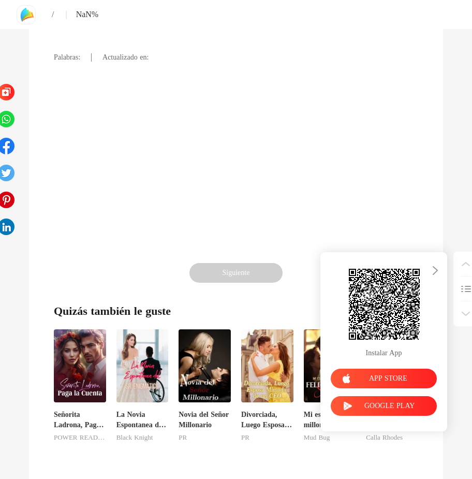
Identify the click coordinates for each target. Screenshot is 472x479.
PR (183, 437)
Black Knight (134, 437)
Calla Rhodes (384, 437)
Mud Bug (317, 437)
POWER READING (80, 437)
